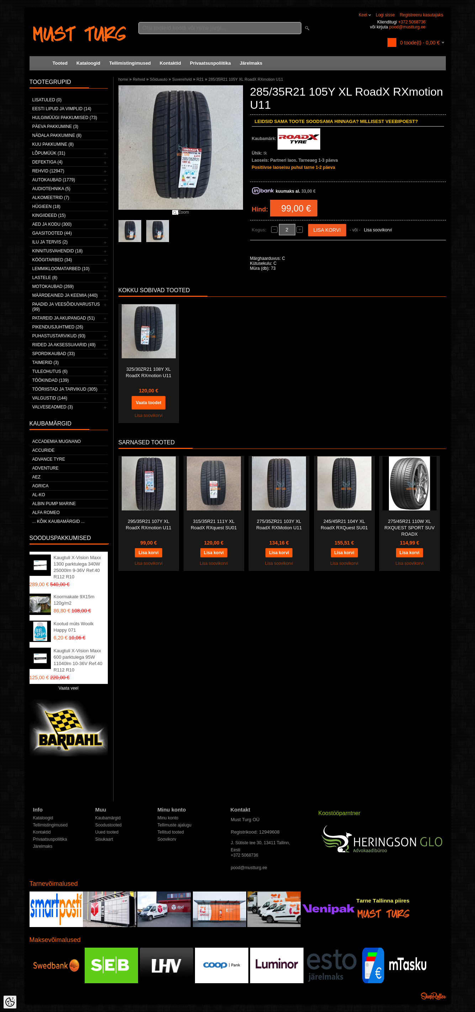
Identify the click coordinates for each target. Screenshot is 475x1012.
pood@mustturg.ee (407, 27)
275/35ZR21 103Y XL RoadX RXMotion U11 (279, 524)
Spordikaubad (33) (53, 353)
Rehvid (139, 79)
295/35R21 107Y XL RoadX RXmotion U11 (148, 524)
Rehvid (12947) (48, 170)
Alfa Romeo (46, 512)
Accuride (43, 450)
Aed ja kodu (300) (52, 224)
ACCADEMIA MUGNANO (56, 441)
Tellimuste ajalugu (174, 825)
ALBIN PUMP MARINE (54, 503)
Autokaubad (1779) (53, 179)
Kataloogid (88, 63)
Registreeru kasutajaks (421, 14)
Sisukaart (104, 839)
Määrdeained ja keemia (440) (65, 295)
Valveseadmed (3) (52, 407)
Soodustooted (108, 825)
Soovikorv (167, 839)
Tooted (60, 63)
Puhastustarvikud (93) (59, 335)
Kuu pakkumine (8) (53, 144)
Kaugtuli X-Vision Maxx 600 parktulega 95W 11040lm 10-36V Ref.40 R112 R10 (78, 660)
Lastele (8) (45, 277)
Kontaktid (170, 63)
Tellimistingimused (130, 63)
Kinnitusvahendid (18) (57, 250)
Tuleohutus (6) (50, 371)
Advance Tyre (48, 459)
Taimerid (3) (45, 362)
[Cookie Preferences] (10, 1002)
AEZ (36, 477)
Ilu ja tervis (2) (50, 242)
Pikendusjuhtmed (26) (57, 327)
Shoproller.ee (433, 996)
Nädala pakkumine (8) (56, 135)
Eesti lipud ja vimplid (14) (61, 108)
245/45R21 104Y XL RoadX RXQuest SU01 (344, 524)
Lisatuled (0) (47, 99)
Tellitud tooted (171, 832)
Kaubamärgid (108, 817)
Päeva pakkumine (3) (55, 126)
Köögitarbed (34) (52, 259)
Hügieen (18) (46, 206)
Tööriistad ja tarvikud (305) (64, 389)
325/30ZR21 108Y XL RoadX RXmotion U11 (148, 372)
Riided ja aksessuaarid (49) (64, 344)
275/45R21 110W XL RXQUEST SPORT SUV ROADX (409, 528)
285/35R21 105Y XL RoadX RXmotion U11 (246, 79)
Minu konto (168, 817)
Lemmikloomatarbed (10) (61, 268)
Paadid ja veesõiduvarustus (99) (66, 307)
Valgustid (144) (49, 398)
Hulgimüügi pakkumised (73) (64, 117)
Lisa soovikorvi (378, 229)
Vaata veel (69, 688)
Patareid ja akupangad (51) (63, 318)
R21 (200, 79)
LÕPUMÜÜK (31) (48, 153)
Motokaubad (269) (53, 286)
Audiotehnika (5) (51, 188)
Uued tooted (106, 832)
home (123, 79)
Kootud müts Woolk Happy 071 (74, 627)
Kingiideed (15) (49, 215)
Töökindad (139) (50, 380)
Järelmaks (251, 63)
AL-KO (38, 494)
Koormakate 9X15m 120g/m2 (74, 600)
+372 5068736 (412, 22)
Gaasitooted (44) (52, 233)
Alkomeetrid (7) (50, 197)
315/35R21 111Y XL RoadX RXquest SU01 (214, 524)
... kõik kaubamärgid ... (58, 521)
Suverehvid (182, 79)
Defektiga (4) (47, 162)
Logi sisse (385, 14)
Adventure (45, 468)
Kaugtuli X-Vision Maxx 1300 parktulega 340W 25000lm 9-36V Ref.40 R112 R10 (77, 567)
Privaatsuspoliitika (210, 63)
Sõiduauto (159, 79)
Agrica (40, 485)
